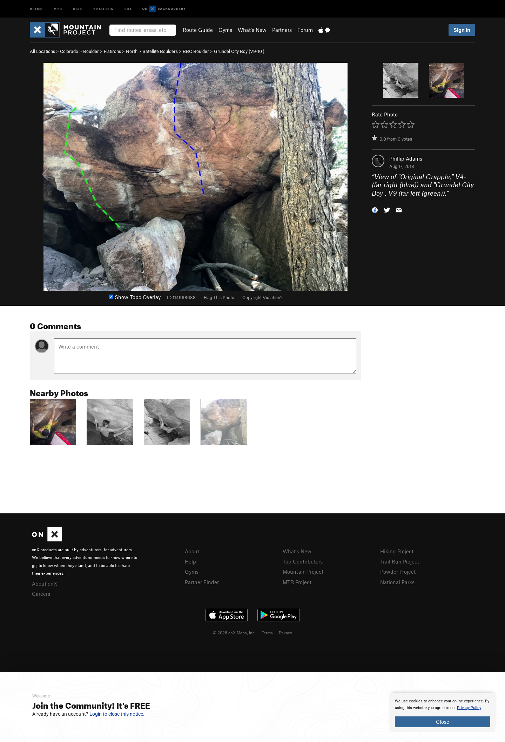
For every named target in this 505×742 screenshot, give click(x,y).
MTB (58, 8)
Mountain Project (303, 571)
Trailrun (103, 8)
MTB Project (297, 582)
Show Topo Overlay (135, 297)
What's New (252, 30)
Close (442, 722)
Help (190, 561)
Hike (78, 8)
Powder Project (398, 571)
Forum (305, 30)
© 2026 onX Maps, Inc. (234, 632)
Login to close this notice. (116, 714)
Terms (267, 632)
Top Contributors (303, 561)
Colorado (69, 51)
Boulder (91, 51)
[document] (442, 712)
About (192, 551)
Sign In (461, 30)
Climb (36, 8)
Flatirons (112, 51)
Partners (282, 30)
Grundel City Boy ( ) (239, 51)
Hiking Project (396, 551)
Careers (41, 594)
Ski (128, 8)
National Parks (397, 582)
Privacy (285, 632)
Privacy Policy (469, 708)
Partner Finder (202, 582)
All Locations (42, 51)
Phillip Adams (405, 158)
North (131, 51)
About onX (44, 583)
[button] (375, 209)
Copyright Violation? (262, 297)
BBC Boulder (196, 51)
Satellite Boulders (160, 51)
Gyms (225, 30)
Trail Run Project (399, 561)
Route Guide (198, 30)
